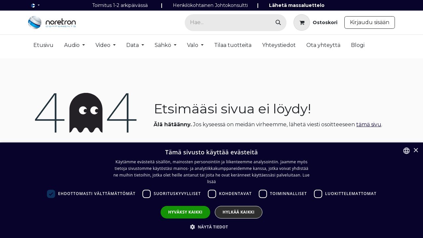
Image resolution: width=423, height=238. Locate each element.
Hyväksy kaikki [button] (185, 212)
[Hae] (278, 22)
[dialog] (211, 190)
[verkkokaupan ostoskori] (315, 22)
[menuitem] (43, 46)
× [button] (415, 150)
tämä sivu (368, 124)
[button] (211, 226)
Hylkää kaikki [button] (238, 212)
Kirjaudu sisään (369, 22)
